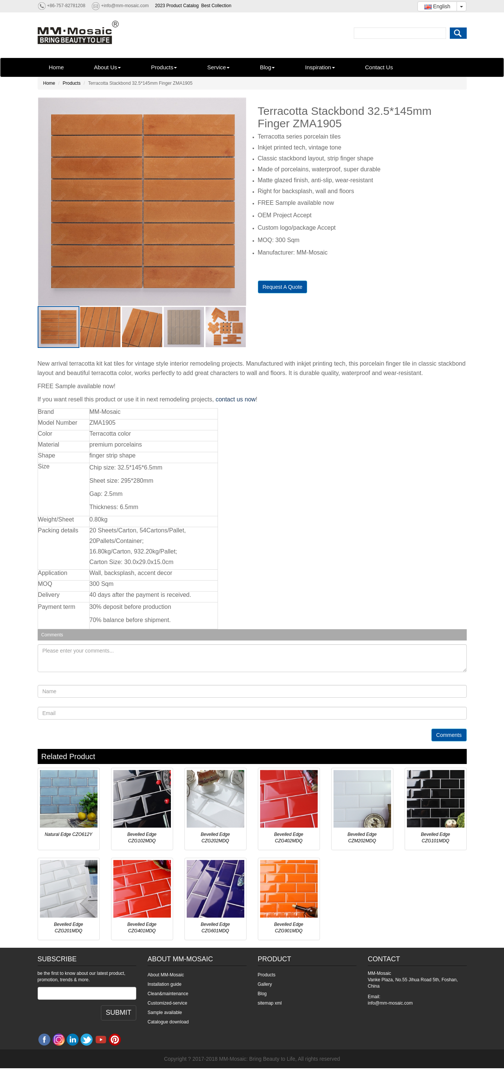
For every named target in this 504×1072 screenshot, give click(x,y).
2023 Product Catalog (177, 5)
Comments (449, 735)
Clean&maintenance (168, 993)
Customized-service (167, 1003)
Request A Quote (283, 287)
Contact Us (379, 67)
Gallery (265, 984)
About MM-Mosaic (166, 974)
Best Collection (216, 5)
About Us (107, 67)
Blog (267, 67)
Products (164, 67)
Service (218, 67)
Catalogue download (168, 1022)
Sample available (165, 1012)
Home (56, 67)
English (437, 6)
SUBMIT (118, 1012)
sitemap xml (270, 1003)
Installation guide (164, 984)
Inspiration (320, 67)
